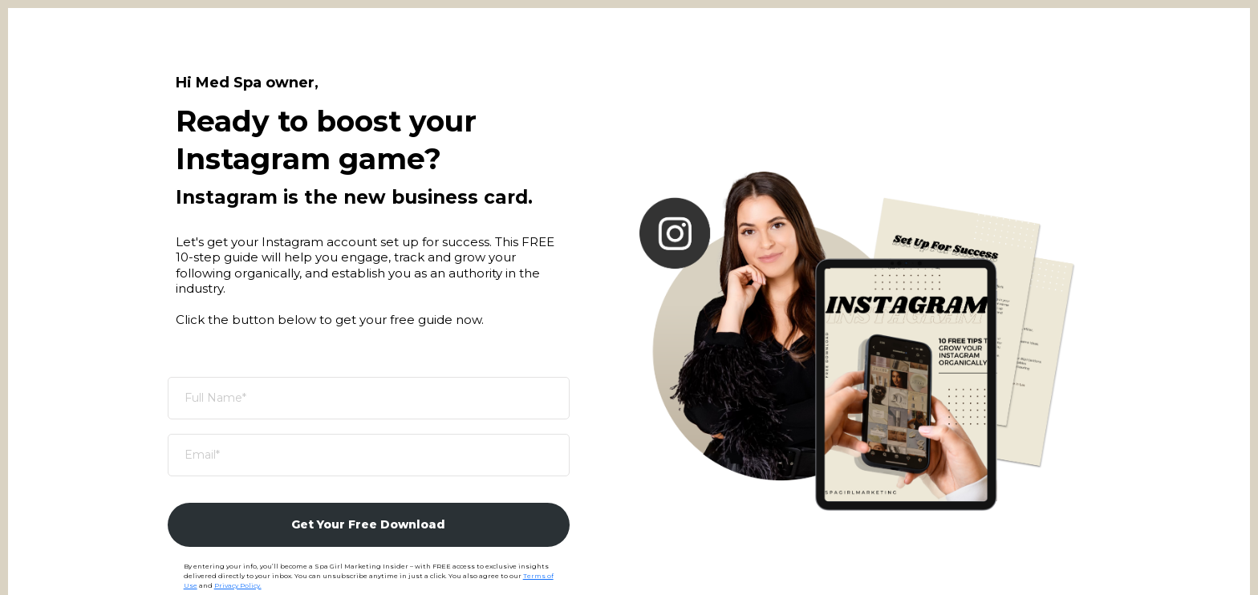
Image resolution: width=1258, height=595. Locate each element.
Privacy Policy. (238, 585)
